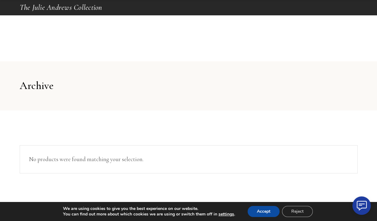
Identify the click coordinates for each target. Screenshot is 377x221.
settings (226, 214)
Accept (263, 211)
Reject (297, 211)
